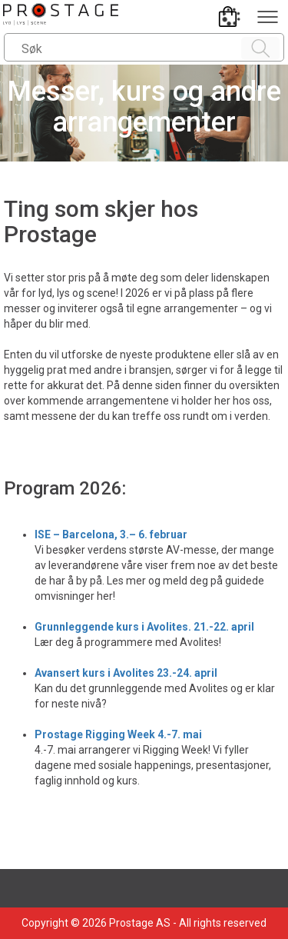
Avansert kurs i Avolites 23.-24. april (126, 673)
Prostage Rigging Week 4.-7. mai (118, 734)
